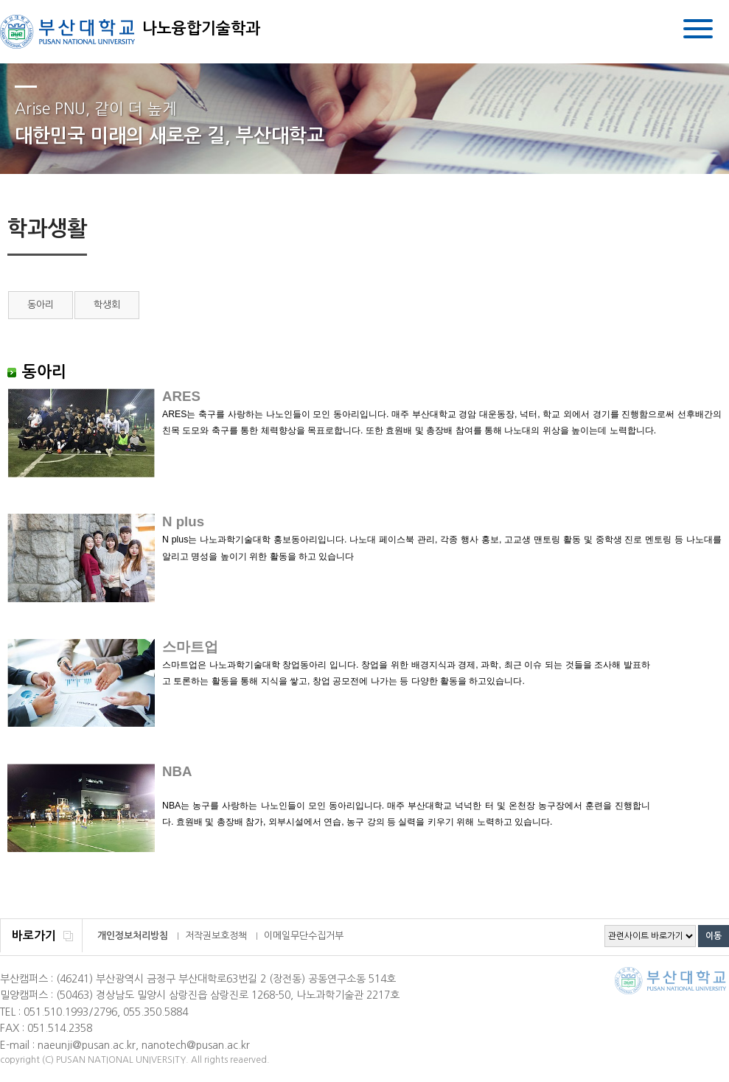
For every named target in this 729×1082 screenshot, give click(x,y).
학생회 (107, 305)
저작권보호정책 (216, 935)
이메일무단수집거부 (303, 935)
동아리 (40, 305)
